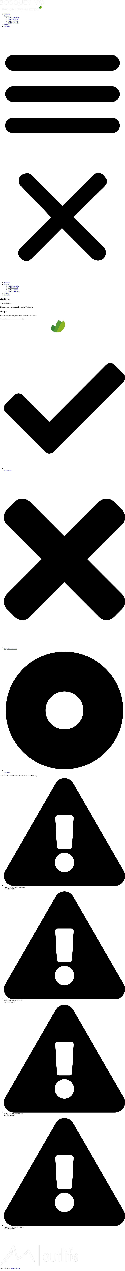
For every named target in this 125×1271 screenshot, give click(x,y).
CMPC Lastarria (13, 21)
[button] (62, 154)
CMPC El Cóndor (13, 23)
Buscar (2, 319)
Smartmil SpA (15, 1268)
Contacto (7, 26)
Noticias (6, 25)
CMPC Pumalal (13, 19)
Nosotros (7, 14)
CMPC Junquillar (13, 17)
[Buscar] (23, 319)
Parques (6, 16)
